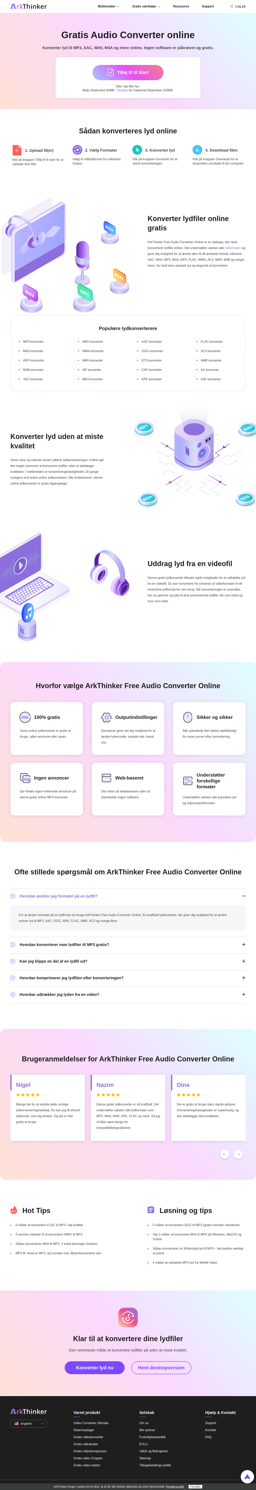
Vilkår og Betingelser (153, 1451)
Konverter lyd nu (94, 1367)
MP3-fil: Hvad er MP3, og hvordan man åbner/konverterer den (58, 1253)
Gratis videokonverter (88, 1437)
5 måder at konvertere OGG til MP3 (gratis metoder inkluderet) (196, 1225)
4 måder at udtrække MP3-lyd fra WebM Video (185, 1262)
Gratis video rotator (87, 1465)
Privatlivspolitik (175, 1486)
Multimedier (106, 6)
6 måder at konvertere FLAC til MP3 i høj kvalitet (49, 1225)
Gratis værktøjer (144, 6)
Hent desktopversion (161, 1367)
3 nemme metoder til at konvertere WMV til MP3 (48, 1234)
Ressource (181, 6)
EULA (143, 1444)
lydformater (233, 248)
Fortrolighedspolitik (152, 1437)
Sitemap (145, 1458)
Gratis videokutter (86, 1444)
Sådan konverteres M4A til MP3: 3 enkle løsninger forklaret (56, 1243)
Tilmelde (122, 90)
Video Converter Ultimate (91, 1423)
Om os (144, 1423)
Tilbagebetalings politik (155, 1465)
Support (208, 6)
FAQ (208, 1437)
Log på (237, 6)
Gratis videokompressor (90, 1451)
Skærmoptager (84, 1430)
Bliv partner (147, 1430)
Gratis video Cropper (88, 1458)
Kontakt (210, 1430)
